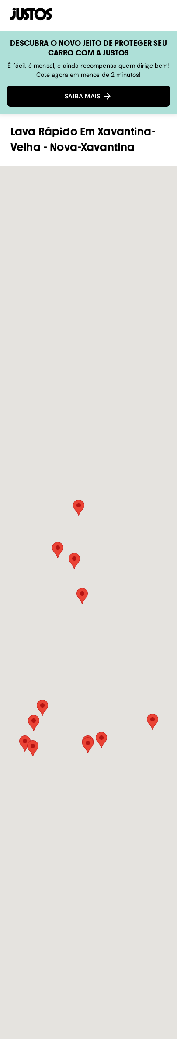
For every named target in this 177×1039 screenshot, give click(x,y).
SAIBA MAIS (88, 96)
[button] (82, 596)
